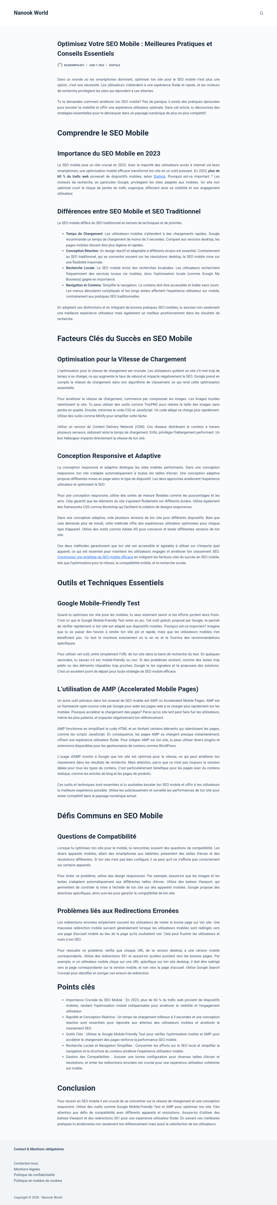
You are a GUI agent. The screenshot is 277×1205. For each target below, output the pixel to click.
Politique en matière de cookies (38, 1181)
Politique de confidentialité (34, 1175)
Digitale (114, 65)
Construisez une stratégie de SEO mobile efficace (95, 557)
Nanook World (31, 13)
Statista (159, 176)
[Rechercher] (261, 13)
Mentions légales (27, 1169)
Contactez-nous (26, 1163)
